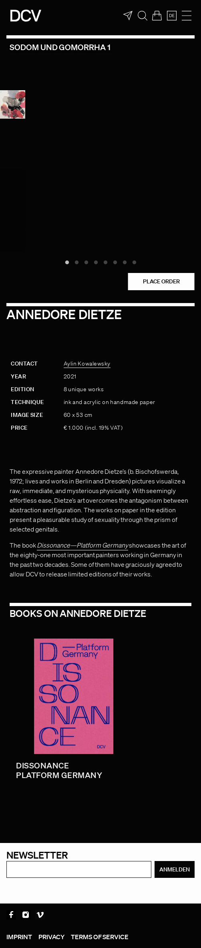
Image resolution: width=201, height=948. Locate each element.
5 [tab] (105, 263)
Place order (161, 281)
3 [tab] (86, 263)
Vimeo (40, 915)
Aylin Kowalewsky (87, 363)
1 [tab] (67, 263)
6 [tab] (115, 263)
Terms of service (100, 937)
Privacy (51, 937)
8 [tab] (134, 263)
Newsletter (37, 855)
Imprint (19, 937)
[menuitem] (172, 15)
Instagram (25, 915)
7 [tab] (125, 263)
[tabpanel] (100, 143)
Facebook (11, 915)
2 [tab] (76, 263)
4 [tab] (96, 263)
